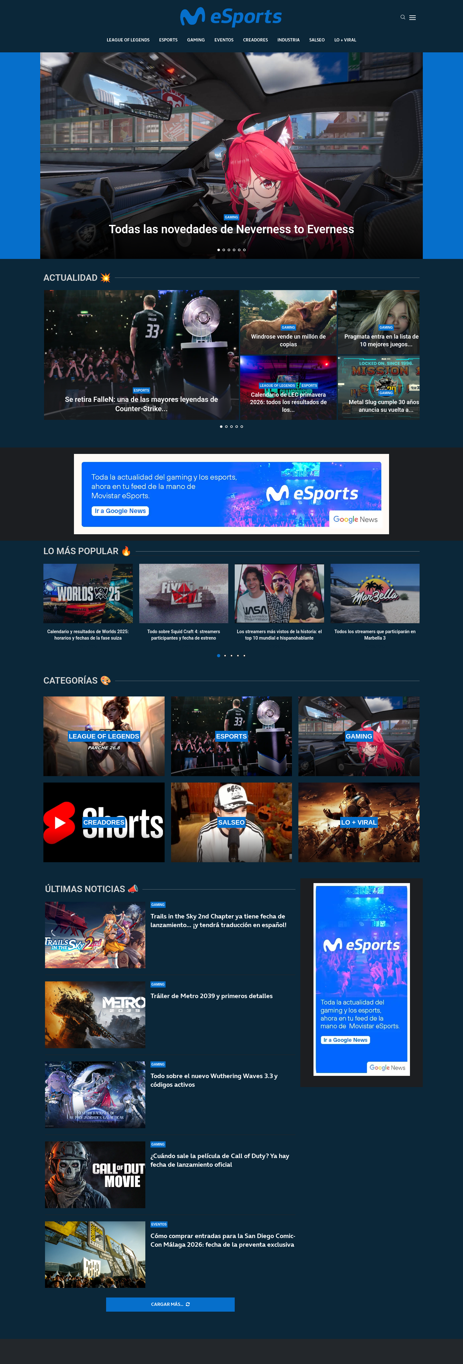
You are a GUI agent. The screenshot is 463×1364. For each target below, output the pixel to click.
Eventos (223, 40)
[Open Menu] (412, 17)
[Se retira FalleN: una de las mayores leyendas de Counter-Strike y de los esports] (141, 355)
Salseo (317, 40)
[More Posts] (170, 1305)
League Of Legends (128, 40)
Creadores (255, 40)
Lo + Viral (345, 40)
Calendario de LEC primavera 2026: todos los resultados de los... (288, 402)
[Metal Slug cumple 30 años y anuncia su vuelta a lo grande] (386, 388)
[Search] (403, 18)
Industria (288, 40)
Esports (168, 40)
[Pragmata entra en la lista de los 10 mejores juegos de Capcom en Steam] (386, 322)
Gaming (196, 40)
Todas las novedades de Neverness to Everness (231, 229)
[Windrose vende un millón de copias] (288, 322)
